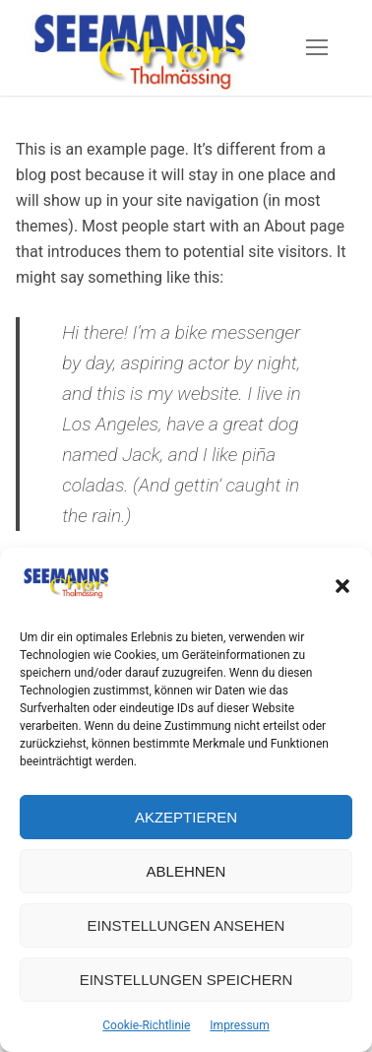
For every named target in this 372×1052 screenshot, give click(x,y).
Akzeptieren (186, 817)
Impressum (239, 1025)
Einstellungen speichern (186, 979)
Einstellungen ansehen (186, 925)
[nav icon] (316, 48)
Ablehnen (186, 871)
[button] (342, 586)
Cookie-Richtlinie (146, 1025)
